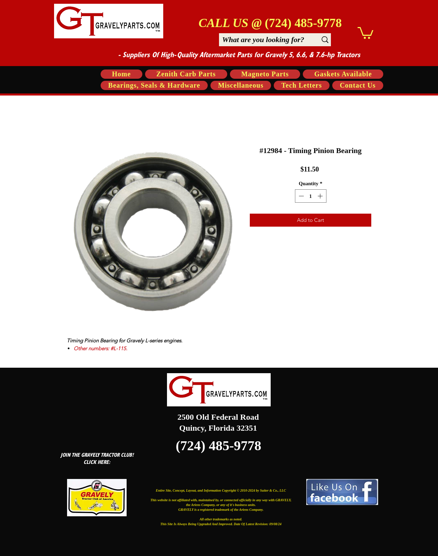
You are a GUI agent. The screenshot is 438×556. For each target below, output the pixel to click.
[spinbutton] (310, 196)
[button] (365, 32)
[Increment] (320, 196)
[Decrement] (300, 196)
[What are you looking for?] (263, 39)
